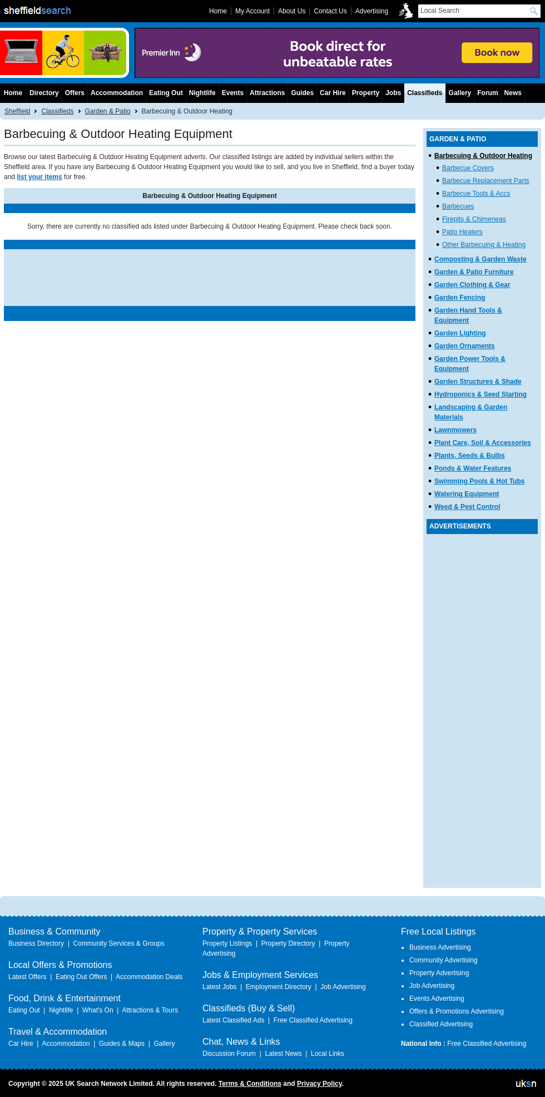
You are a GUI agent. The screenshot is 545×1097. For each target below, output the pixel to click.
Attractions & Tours (150, 1010)
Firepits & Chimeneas (474, 219)
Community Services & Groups (118, 943)
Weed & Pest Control (467, 507)
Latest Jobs (219, 987)
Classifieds (57, 111)
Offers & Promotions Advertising (456, 1011)
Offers (75, 93)
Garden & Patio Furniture (474, 272)
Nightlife (202, 93)
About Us (291, 11)
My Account (252, 11)
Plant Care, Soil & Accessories (482, 443)
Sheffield (17, 111)
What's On (97, 1010)
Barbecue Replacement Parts (485, 181)
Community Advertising (443, 960)
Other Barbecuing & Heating (484, 245)
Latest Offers (27, 977)
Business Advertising (440, 947)
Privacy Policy (319, 1084)
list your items (39, 177)
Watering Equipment (466, 494)
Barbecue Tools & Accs (476, 193)
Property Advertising (439, 973)
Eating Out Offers (81, 977)
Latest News (283, 1054)
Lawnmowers (455, 430)
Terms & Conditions (250, 1084)
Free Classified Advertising (313, 1020)
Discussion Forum (229, 1054)
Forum (487, 93)
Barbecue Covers (468, 168)
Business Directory (36, 943)
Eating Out (166, 93)
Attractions (267, 93)
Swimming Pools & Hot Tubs (479, 481)
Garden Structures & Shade (478, 382)
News (513, 93)
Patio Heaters (462, 232)
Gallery (460, 93)
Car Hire (333, 93)
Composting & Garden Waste (480, 259)
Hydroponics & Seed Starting (480, 394)
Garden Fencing (459, 298)
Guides (302, 93)
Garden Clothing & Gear (472, 285)
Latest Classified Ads (233, 1020)
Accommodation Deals (149, 977)
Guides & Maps (122, 1043)
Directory (44, 93)
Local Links (327, 1054)
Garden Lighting (460, 333)
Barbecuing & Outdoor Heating (483, 156)
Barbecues (458, 206)
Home (13, 93)
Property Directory (288, 943)
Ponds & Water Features (472, 468)
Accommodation (117, 93)
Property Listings (227, 943)
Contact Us (330, 11)
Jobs (393, 93)
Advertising (371, 11)
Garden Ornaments (464, 346)
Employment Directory (278, 987)
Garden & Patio (108, 111)
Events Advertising (436, 998)
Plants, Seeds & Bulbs (469, 455)
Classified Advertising (441, 1024)
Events (233, 93)
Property (365, 93)
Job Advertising (342, 987)
